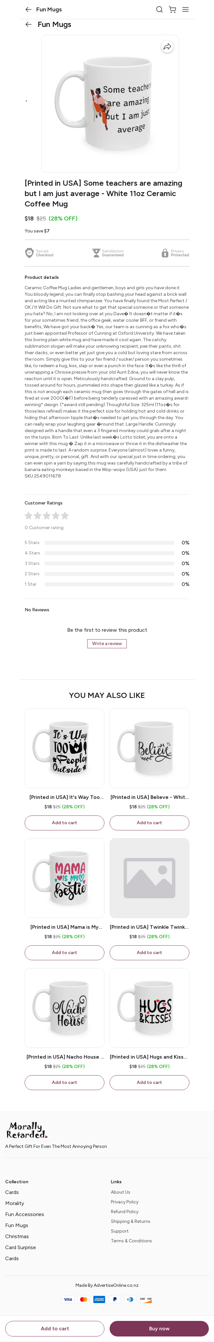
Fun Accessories (24, 1214)
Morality (14, 1203)
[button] (28, 9)
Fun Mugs (16, 1225)
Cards (12, 1192)
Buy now (159, 1328)
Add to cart (55, 1328)
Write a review (107, 643)
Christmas (17, 1236)
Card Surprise (20, 1247)
